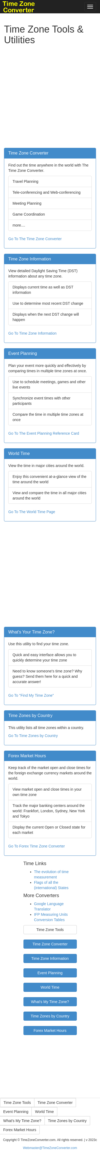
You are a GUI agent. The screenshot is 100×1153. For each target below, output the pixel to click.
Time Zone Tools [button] (17, 1102)
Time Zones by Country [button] (67, 1121)
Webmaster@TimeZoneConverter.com (50, 1148)
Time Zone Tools (50, 930)
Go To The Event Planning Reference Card (43, 433)
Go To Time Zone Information (32, 333)
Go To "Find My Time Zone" (31, 695)
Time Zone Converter (50, 944)
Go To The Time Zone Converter (35, 239)
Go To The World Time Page (31, 512)
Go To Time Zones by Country (33, 736)
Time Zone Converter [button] (55, 1102)
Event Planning (49, 973)
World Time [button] (44, 1112)
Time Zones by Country (50, 1016)
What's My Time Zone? (50, 1002)
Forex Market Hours (50, 1030)
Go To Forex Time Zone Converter (36, 846)
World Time (50, 987)
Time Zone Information (50, 958)
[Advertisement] (50, 98)
